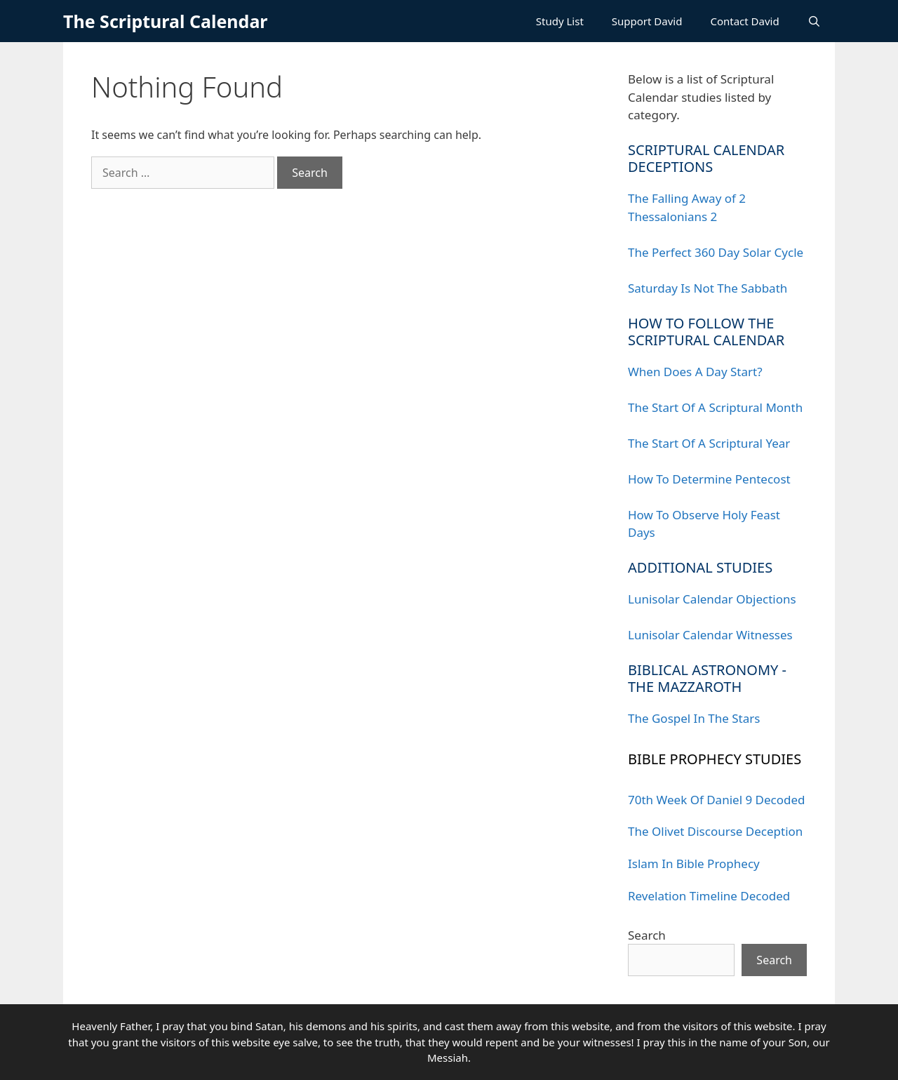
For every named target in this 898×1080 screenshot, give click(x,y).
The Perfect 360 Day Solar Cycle (715, 252)
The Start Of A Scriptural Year (709, 443)
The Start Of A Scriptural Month (715, 407)
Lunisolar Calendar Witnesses (710, 635)
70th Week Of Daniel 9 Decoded (716, 800)
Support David (647, 21)
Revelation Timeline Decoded (709, 896)
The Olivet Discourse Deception (715, 831)
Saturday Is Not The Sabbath (707, 288)
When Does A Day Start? (695, 372)
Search (647, 935)
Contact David (744, 21)
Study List (560, 21)
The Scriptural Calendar (165, 21)
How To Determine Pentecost (709, 479)
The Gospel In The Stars (694, 718)
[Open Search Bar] (814, 21)
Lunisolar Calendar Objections (712, 599)
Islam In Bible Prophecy (694, 863)
